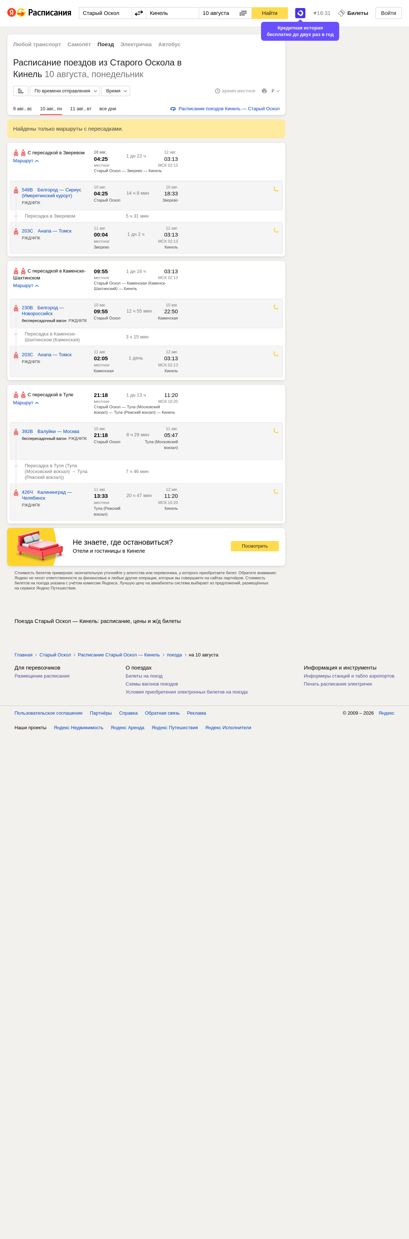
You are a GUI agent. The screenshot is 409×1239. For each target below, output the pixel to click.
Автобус (169, 44)
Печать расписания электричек (338, 684)
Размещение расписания (42, 676)
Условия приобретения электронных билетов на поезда (187, 692)
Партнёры (101, 713)
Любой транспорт (37, 44)
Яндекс (386, 713)
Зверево (170, 200)
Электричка (136, 44)
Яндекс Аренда (127, 727)
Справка (128, 713)
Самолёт (79, 44)
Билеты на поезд (144, 676)
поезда (174, 655)
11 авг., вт (81, 108)
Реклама (196, 713)
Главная (23, 655)
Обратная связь (162, 713)
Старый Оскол (107, 200)
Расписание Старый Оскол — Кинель (119, 655)
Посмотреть (255, 546)
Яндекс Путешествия (175, 727)
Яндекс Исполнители (228, 727)
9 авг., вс (22, 108)
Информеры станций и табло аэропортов (349, 676)
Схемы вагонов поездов (152, 684)
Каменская (168, 318)
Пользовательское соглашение (49, 713)
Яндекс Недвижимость (79, 727)
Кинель (171, 247)
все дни (107, 108)
